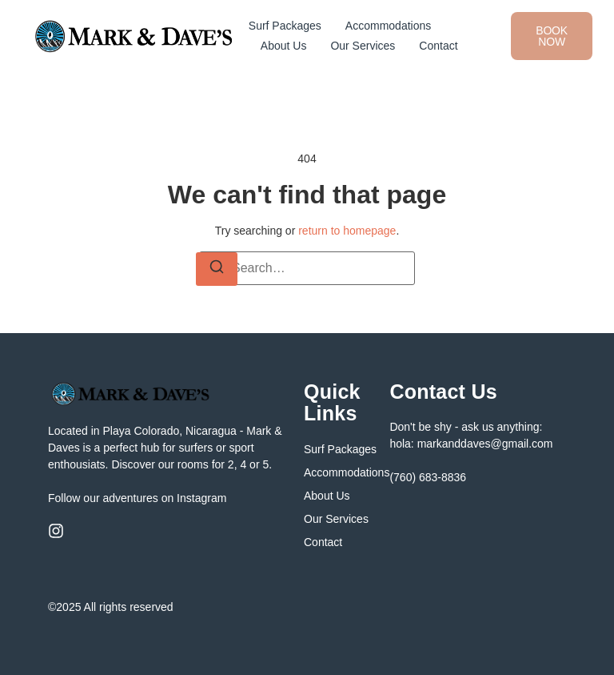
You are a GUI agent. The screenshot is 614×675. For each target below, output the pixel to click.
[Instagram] (56, 531)
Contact (438, 45)
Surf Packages (285, 25)
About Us (284, 45)
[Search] (216, 269)
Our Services (362, 45)
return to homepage (347, 230)
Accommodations (388, 25)
